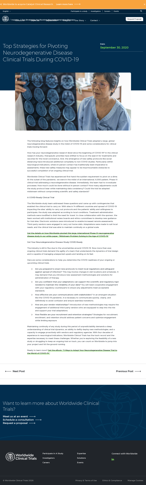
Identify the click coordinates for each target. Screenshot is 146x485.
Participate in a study (79, 11)
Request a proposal (15, 423)
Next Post (19, 371)
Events (116, 11)
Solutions (21, 20)
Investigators (96, 11)
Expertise (36, 20)
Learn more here (64, 4)
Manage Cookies (135, 480)
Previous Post (124, 371)
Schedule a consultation (18, 419)
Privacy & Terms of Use (86, 480)
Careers (107, 11)
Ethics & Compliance (112, 480)
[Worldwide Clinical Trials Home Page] (5, 19)
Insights (66, 20)
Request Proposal (134, 19)
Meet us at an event (15, 416)
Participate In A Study (53, 453)
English (7, 11)
